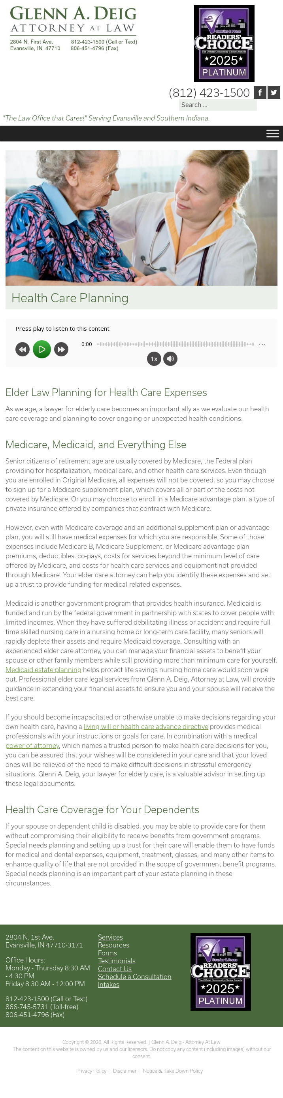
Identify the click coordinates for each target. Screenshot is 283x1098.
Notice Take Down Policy (173, 1071)
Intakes (108, 984)
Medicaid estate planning (43, 669)
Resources (113, 945)
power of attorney (32, 745)
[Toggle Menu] (272, 133)
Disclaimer (124, 1071)
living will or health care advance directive (146, 726)
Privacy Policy (91, 1071)
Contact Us (115, 968)
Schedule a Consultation (135, 976)
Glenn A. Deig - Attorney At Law (186, 1042)
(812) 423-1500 (209, 92)
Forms (107, 953)
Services (110, 937)
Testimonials (117, 960)
